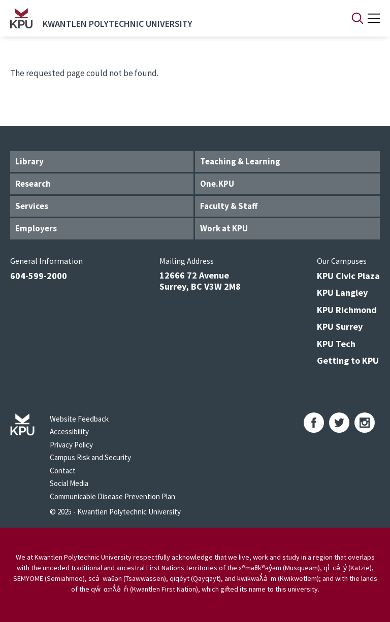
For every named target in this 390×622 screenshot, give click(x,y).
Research (33, 183)
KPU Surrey (340, 326)
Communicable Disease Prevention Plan (112, 496)
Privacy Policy (71, 445)
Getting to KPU (348, 360)
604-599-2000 (38, 276)
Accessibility (69, 431)
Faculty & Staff (228, 206)
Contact (63, 470)
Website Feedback (79, 419)
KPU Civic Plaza (348, 276)
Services (31, 206)
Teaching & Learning (240, 161)
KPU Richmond (347, 310)
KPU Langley (342, 292)
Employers (36, 228)
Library (29, 161)
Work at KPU (224, 228)
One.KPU (217, 183)
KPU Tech (336, 344)
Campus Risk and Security (90, 457)
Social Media (69, 483)
